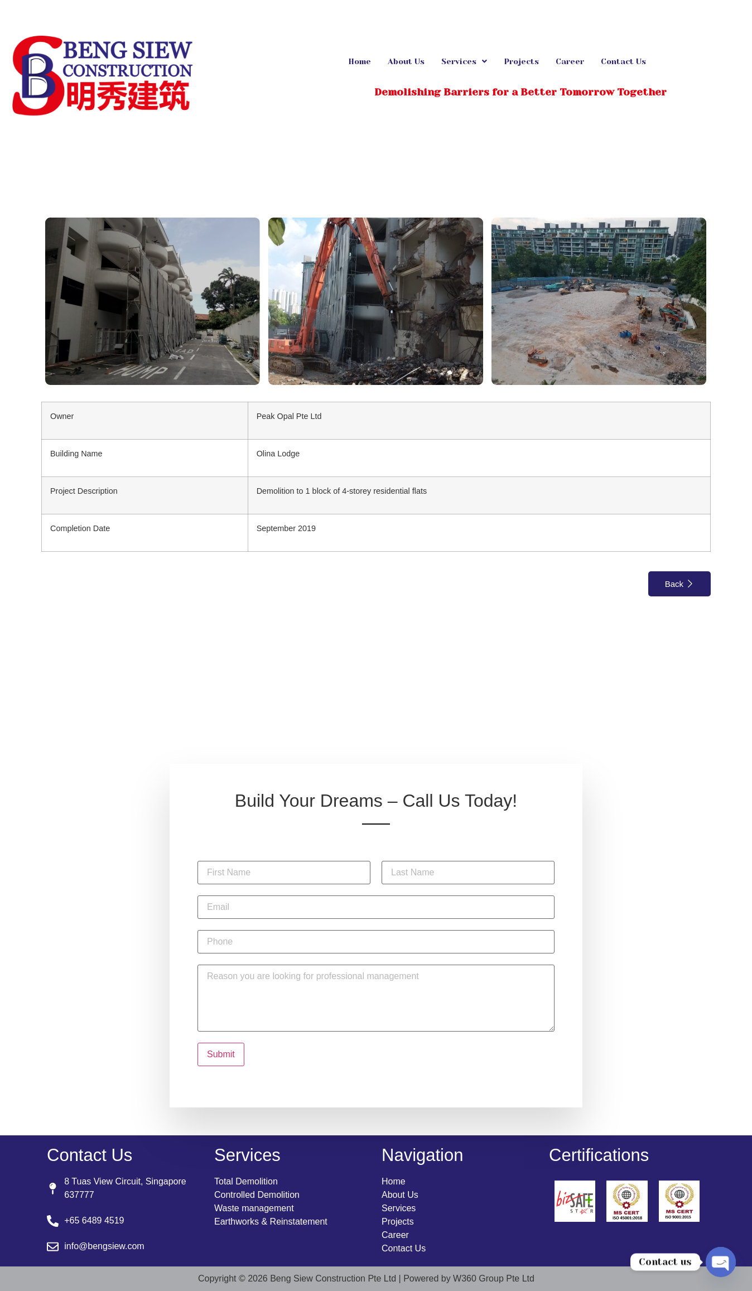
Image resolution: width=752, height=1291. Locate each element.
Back (679, 584)
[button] (464, 61)
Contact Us (623, 61)
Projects (521, 61)
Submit (221, 1054)
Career (570, 61)
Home (359, 61)
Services (464, 61)
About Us (406, 61)
